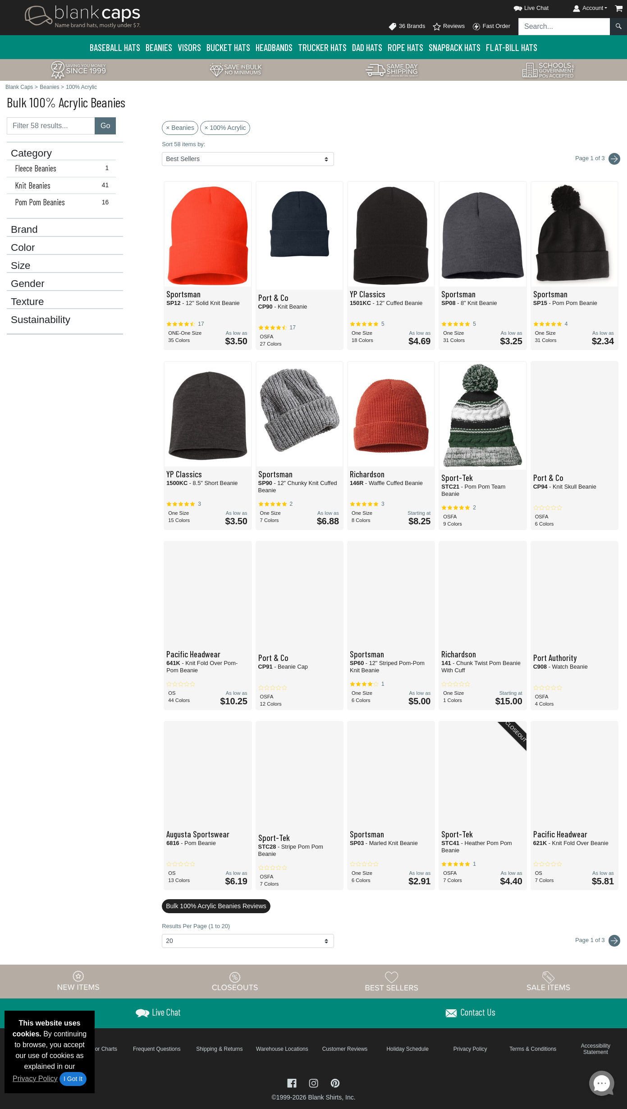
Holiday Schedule (407, 1049)
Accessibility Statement (595, 1049)
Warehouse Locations (282, 1049)
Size (21, 266)
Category (31, 153)
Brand (24, 230)
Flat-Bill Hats (511, 47)
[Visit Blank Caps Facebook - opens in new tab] (293, 1082)
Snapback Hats (455, 47)
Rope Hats (405, 47)
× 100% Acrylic (225, 127)
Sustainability (40, 320)
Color (23, 248)
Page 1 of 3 (597, 941)
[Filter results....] (51, 125)
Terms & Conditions (532, 1049)
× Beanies (180, 127)
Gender (28, 284)
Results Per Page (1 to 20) (196, 926)
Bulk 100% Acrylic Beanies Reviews (216, 906)
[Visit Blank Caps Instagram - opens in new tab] (314, 1082)
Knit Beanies (64, 185)
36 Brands (406, 26)
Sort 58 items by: (183, 144)
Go (105, 125)
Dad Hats (367, 47)
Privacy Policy (35, 1078)
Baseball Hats (115, 47)
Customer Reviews (345, 1049)
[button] (523, 6)
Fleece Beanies (64, 168)
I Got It (73, 1078)
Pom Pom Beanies (64, 202)
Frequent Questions (156, 1049)
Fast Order (491, 26)
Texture (27, 302)
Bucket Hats (228, 47)
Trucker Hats (322, 47)
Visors (189, 47)
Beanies (159, 47)
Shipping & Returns (219, 1049)
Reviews (448, 26)
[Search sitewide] (564, 26)
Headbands (274, 47)
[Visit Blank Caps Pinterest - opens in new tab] (335, 1082)
